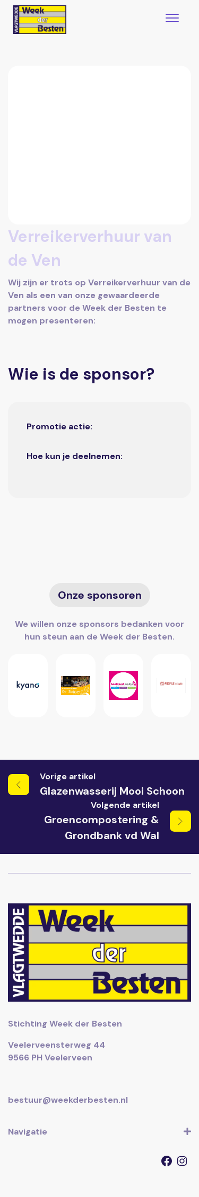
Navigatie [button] (99, 1132)
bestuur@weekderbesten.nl (68, 1099)
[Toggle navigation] (172, 19)
